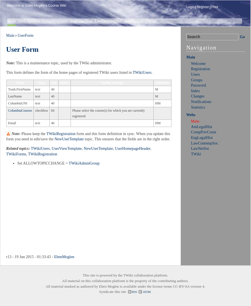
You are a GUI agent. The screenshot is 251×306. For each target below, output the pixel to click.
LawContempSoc (108, 21)
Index (195, 91)
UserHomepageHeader (132, 148)
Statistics (198, 107)
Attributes (162, 83)
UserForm (25, 35)
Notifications (201, 102)
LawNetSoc (134, 21)
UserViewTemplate (67, 148)
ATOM (147, 291)
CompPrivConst (54, 21)
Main (11, 21)
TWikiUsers (141, 72)
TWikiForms (16, 154)
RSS (134, 291)
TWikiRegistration (60, 134)
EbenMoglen (64, 257)
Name (20, 83)
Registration (200, 69)
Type (41, 83)
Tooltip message (112, 83)
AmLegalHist (29, 21)
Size (54, 83)
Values (64, 83)
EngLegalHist (81, 21)
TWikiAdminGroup (84, 163)
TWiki (151, 21)
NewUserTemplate (69, 139)
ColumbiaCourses (20, 110)
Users (195, 74)
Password (198, 85)
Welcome (198, 64)
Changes (197, 96)
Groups (196, 80)
